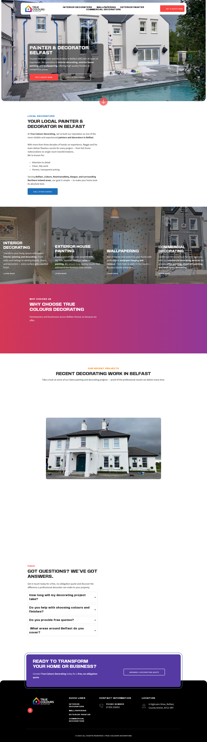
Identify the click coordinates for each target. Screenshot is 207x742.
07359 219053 (113, 707)
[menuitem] (77, 7)
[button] (62, 597)
